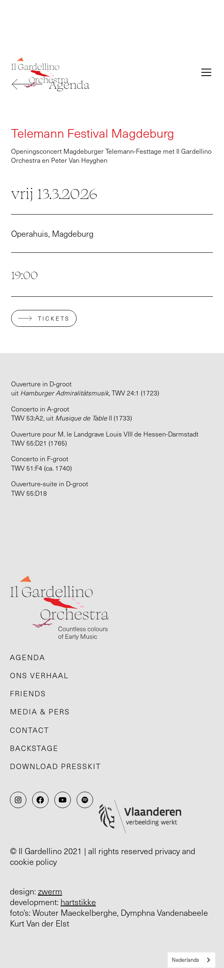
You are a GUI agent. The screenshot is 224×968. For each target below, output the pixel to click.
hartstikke (78, 902)
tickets (54, 318)
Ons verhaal (39, 675)
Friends (28, 693)
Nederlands (185, 959)
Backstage (34, 748)
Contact (29, 730)
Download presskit (55, 766)
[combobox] (191, 960)
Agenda (27, 657)
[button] (204, 72)
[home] (100, 73)
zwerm (50, 891)
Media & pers (40, 711)
